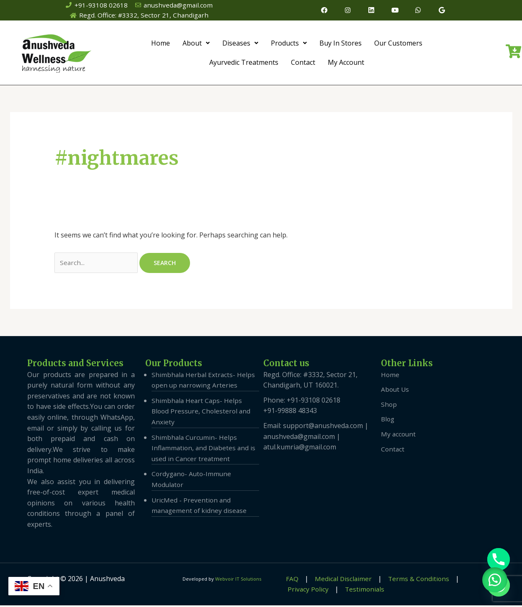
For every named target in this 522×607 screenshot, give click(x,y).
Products (289, 43)
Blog (388, 421)
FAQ (288, 580)
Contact (303, 63)
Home (160, 43)
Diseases (240, 43)
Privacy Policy (306, 591)
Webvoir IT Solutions (238, 580)
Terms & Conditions (406, 580)
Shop (389, 406)
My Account (346, 63)
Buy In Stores (340, 43)
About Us (395, 391)
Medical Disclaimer (335, 580)
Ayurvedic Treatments (243, 63)
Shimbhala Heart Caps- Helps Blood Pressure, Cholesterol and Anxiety (202, 413)
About (196, 43)
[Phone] (498, 559)
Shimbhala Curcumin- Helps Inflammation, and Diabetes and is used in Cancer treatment (205, 449)
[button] (492, 577)
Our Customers (398, 43)
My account (399, 435)
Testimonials (359, 591)
